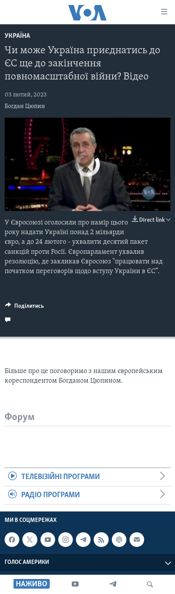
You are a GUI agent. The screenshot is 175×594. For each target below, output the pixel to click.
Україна (17, 36)
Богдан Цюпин (25, 106)
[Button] (24, 307)
